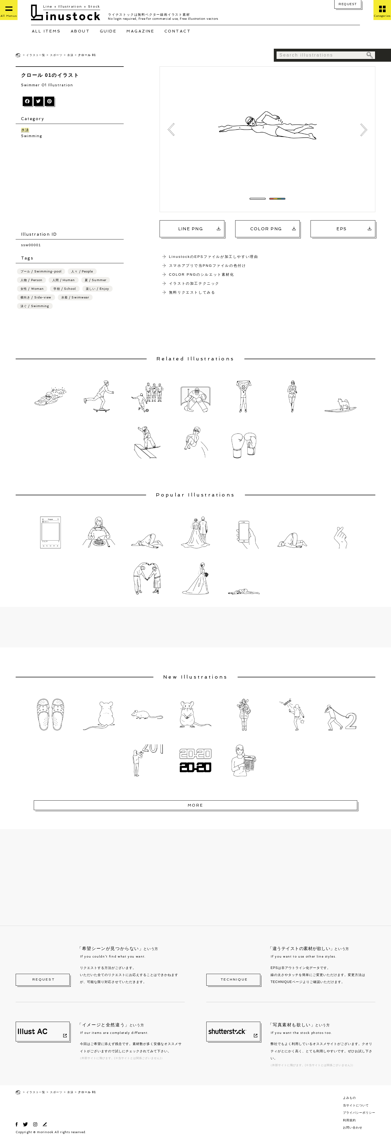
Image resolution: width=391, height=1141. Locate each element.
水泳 (70, 55)
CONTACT (177, 31)
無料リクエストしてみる (192, 292)
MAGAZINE (140, 31)
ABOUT (80, 31)
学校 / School (64, 289)
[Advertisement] (72, 186)
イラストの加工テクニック (194, 283)
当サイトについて (356, 1105)
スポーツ (56, 55)
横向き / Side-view (36, 298)
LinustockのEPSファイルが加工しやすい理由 (213, 257)
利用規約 (349, 1120)
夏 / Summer (95, 280)
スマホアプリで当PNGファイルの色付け (207, 266)
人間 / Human (63, 280)
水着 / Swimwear (75, 298)
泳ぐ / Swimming (35, 306)
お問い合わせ (352, 1128)
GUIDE (108, 31)
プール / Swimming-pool (41, 272)
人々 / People (82, 272)
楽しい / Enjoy (97, 289)
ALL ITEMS (46, 31)
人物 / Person (31, 280)
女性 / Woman (32, 289)
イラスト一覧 (35, 55)
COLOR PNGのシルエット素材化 (201, 274)
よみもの (349, 1098)
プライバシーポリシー (359, 1113)
